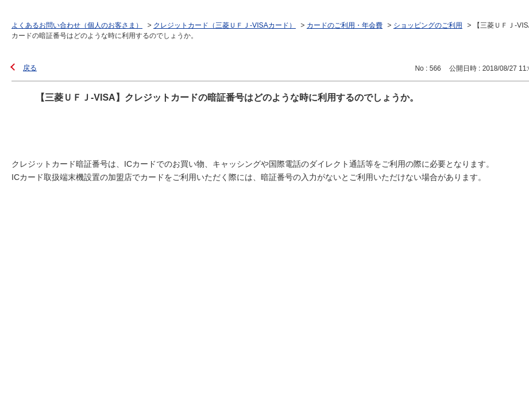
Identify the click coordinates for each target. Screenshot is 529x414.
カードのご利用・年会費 (345, 25)
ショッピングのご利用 (427, 25)
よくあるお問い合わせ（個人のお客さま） (76, 25)
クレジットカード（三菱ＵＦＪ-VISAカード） (224, 25)
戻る (30, 68)
